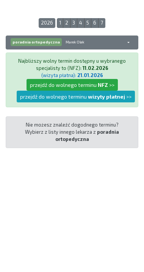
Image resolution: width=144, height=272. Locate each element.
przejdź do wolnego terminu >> (72, 85)
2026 (47, 23)
